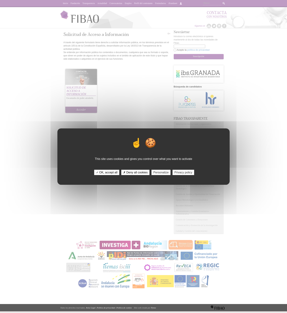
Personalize (161, 172)
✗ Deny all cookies (135, 172)
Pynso (153, 308)
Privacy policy (183, 172)
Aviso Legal (90, 308)
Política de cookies (124, 308)
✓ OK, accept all (107, 172)
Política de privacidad (106, 308)
